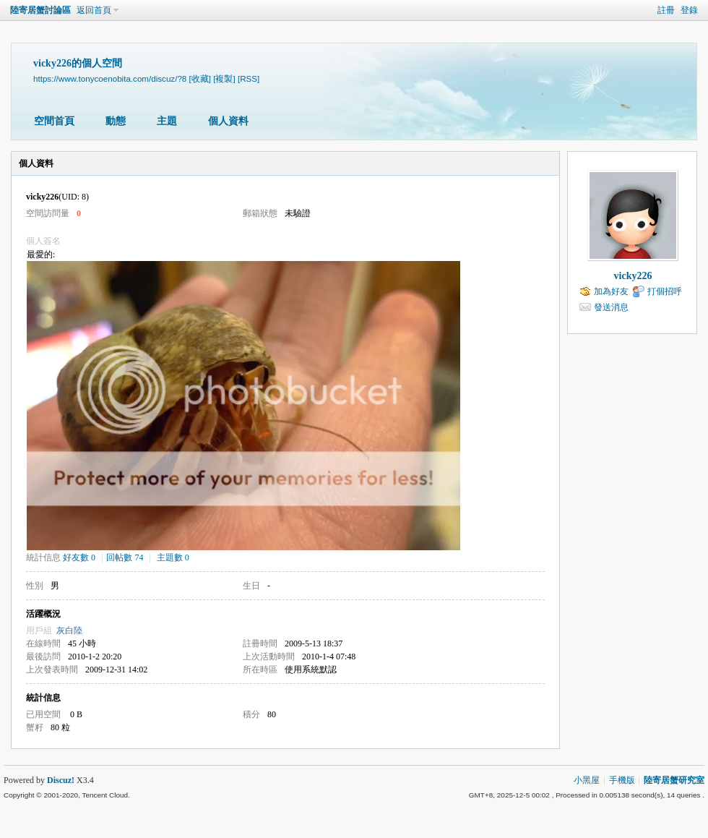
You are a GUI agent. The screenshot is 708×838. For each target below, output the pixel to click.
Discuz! (60, 780)
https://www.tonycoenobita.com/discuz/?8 (109, 78)
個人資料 (228, 121)
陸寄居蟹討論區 (40, 10)
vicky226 (633, 275)
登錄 (689, 10)
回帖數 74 (124, 557)
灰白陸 (69, 630)
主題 (167, 121)
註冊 (666, 10)
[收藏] (200, 78)
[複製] (224, 78)
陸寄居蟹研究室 (674, 780)
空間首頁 (54, 121)
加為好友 (611, 291)
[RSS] (248, 78)
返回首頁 (94, 10)
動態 (115, 121)
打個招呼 (664, 291)
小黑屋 (587, 780)
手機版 (622, 780)
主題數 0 (173, 557)
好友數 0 (79, 557)
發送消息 (611, 307)
